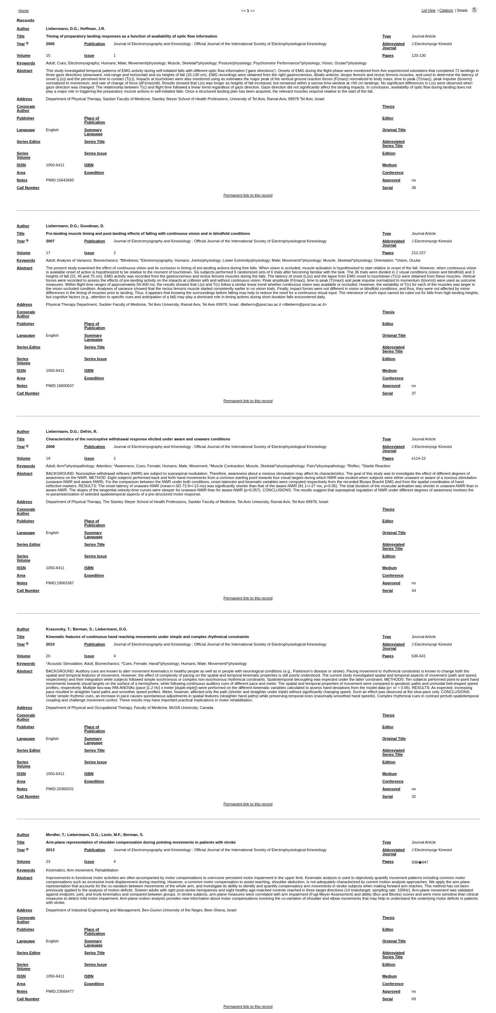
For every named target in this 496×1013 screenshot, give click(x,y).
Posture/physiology (235, 63)
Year (21, 44)
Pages (388, 55)
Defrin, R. (88, 431)
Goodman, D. (92, 226)
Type (386, 36)
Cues (61, 63)
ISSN (21, 165)
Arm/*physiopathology (75, 466)
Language (26, 130)
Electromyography (83, 63)
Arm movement (80, 870)
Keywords (26, 63)
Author (23, 29)
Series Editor (29, 141)
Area (21, 172)
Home (24, 11)
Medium (389, 165)
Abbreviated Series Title (393, 143)
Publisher (25, 118)
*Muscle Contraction (226, 466)
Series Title (94, 141)
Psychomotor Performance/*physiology (287, 63)
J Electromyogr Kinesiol (432, 44)
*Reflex (353, 466)
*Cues (126, 663)
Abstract (24, 71)
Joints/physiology (205, 260)
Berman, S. (83, 629)
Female (153, 466)
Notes (22, 180)
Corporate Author (26, 108)
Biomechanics (105, 260)
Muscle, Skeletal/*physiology (192, 63)
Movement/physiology (146, 63)
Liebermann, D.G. (62, 29)
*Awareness (124, 466)
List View (429, 10)
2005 (50, 44)
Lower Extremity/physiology (246, 260)
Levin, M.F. (111, 835)
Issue (89, 55)
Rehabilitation (106, 870)
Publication (94, 44)
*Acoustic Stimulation (64, 663)
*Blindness (129, 260)
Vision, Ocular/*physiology (344, 63)
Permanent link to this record (248, 195)
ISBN (89, 165)
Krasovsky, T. (58, 629)
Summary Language (93, 132)
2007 (50, 241)
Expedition (94, 172)
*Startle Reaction (376, 466)
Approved (391, 180)
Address (24, 99)
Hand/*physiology (164, 663)
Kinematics (55, 870)
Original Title (394, 130)
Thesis (388, 106)
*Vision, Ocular (408, 260)
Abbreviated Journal (393, 46)
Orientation (383, 260)
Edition (388, 153)
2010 (50, 644)
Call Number (28, 188)
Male (122, 63)
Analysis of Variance (74, 260)
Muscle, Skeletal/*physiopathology (275, 466)
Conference (393, 172)
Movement (198, 466)
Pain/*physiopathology (326, 466)
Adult (50, 63)
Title (21, 36)
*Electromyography (156, 260)
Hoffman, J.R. (92, 29)
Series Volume (24, 155)
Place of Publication (94, 120)
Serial (387, 188)
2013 (50, 850)
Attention (103, 466)
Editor (387, 118)
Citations (446, 10)
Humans (108, 63)
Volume (24, 55)
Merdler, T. (55, 835)
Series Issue (95, 153)
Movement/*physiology (301, 260)
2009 (50, 447)
